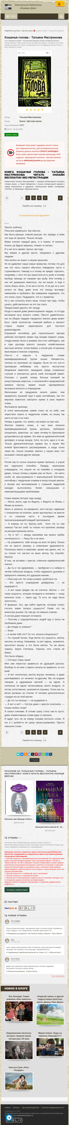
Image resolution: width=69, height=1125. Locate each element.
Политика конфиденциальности (53, 1108)
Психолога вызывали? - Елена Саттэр (21, 971)
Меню (11, 16)
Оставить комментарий (17, 890)
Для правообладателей (30, 1108)
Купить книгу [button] (11, 135)
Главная (7, 1108)
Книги (22, 121)
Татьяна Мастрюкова (30, 117)
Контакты (16, 1108)
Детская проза (34, 121)
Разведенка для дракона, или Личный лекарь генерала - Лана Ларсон (34, 933)
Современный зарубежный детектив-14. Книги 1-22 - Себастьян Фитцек (34, 952)
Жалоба (34, 760)
